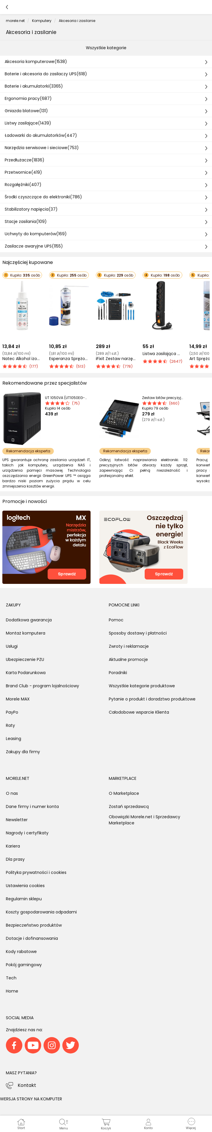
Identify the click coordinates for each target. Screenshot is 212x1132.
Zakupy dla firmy (23, 752)
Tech (11, 978)
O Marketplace (124, 793)
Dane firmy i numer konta (32, 806)
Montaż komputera (25, 633)
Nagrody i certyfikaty (27, 833)
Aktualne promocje (128, 659)
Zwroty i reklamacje (129, 646)
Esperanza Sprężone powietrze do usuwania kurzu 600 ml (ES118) (69, 358)
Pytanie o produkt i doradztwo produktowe (152, 699)
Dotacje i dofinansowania (32, 938)
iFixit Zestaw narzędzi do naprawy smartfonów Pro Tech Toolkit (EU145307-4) (116, 358)
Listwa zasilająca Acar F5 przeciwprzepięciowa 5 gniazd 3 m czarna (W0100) (162, 353)
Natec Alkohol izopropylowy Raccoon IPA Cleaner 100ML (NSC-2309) (22, 358)
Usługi (12, 646)
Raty (10, 725)
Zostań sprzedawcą (129, 806)
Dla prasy (15, 859)
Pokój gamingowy (24, 965)
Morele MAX (18, 699)
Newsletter (17, 820)
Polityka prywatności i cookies (36, 872)
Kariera (13, 846)
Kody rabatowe (21, 951)
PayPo (12, 712)
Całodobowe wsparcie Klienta (139, 712)
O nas (12, 793)
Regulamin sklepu (24, 899)
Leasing (13, 738)
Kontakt (27, 1085)
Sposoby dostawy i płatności (138, 633)
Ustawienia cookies (25, 886)
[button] (191, 1124)
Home (12, 991)
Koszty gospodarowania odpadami (41, 912)
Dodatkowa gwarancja (29, 620)
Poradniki (118, 673)
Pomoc (116, 620)
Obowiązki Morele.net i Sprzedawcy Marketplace (144, 820)
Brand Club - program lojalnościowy (42, 686)
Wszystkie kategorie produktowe (142, 686)
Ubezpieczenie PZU (25, 659)
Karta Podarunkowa (26, 673)
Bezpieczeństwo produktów (34, 925)
